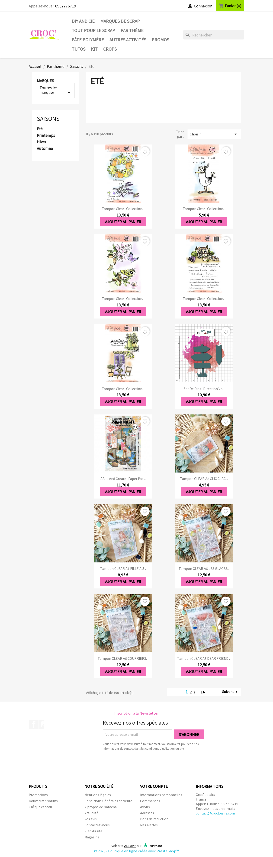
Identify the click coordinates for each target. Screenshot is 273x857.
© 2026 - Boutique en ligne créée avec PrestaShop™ (136, 850)
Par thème (132, 30)
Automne (45, 148)
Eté (40, 128)
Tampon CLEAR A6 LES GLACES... (204, 568)
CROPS (110, 49)
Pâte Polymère (88, 39)
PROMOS (160, 39)
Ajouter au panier (123, 221)
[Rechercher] (213, 34)
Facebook (34, 724)
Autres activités (127, 39)
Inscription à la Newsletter (136, 713)
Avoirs (145, 806)
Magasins (91, 837)
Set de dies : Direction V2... (204, 388)
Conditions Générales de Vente (108, 800)
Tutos (78, 49)
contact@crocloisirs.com (215, 813)
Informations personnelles (161, 794)
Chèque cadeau (40, 806)
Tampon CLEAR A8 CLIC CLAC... (204, 478)
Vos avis (90, 819)
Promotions (38, 794)
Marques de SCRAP (120, 21)
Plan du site (93, 831)
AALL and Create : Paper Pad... (123, 478)
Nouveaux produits (43, 800)
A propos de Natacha (100, 806)
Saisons (48, 118)
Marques (45, 80)
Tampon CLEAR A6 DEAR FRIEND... (204, 658)
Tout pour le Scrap (93, 30)
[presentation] (141, 764)
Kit (94, 49)
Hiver (41, 141)
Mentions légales (97, 794)
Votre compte (154, 786)
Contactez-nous (97, 825)
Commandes (150, 800)
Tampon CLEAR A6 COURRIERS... (123, 658)
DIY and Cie (83, 21)
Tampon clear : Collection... (123, 208)
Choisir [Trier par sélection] (214, 134)
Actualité (91, 813)
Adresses (147, 813)
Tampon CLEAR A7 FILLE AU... (123, 568)
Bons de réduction (154, 819)
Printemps (46, 135)
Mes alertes (149, 825)
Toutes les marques (55, 90)
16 (203, 692)
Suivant (230, 692)
